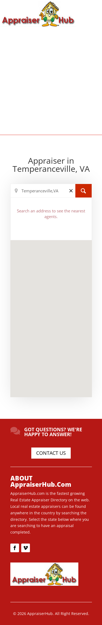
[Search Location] (51, 191)
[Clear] (71, 190)
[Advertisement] (51, 80)
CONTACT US (51, 453)
